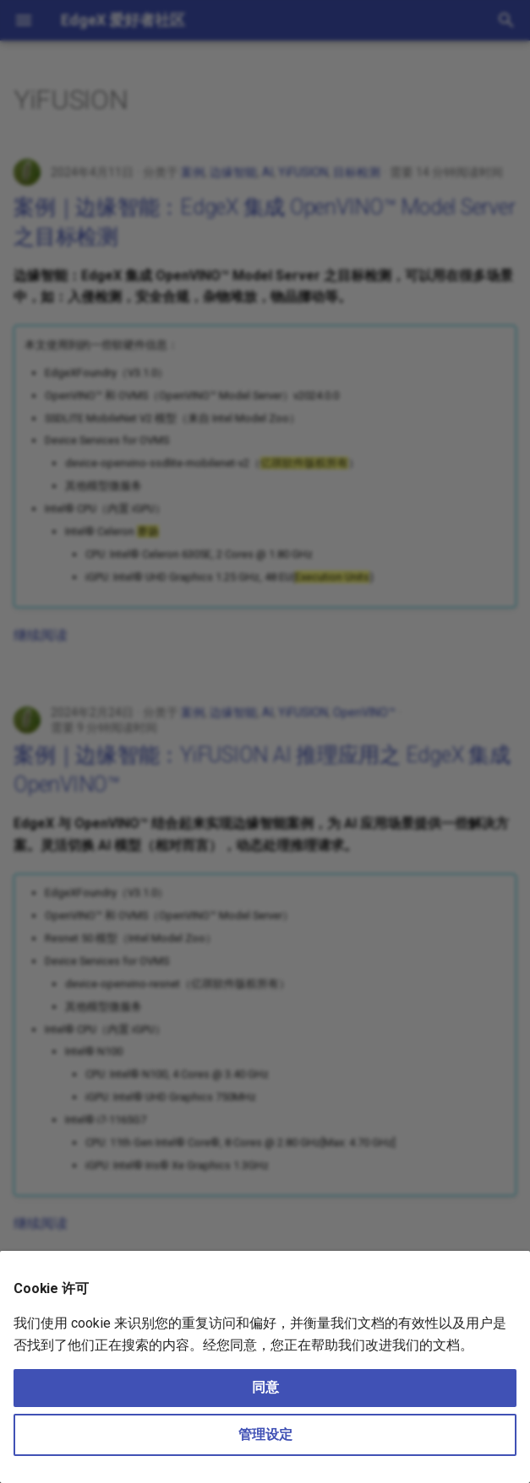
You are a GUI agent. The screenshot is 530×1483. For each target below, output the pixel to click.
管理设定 (265, 1434)
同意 (265, 1387)
